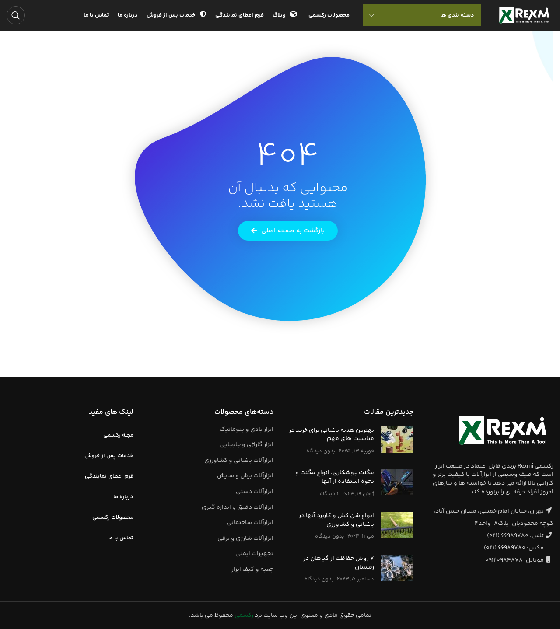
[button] (288, 231)
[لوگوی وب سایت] (524, 15)
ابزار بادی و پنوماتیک (246, 429)
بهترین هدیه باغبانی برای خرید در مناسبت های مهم (331, 435)
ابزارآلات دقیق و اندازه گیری (237, 507)
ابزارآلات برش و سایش (245, 476)
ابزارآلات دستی (254, 491)
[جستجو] (15, 15)
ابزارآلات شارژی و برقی (245, 538)
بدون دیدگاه (320, 451)
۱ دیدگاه (329, 493)
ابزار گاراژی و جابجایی (246, 445)
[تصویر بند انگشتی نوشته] (397, 441)
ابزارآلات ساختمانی (250, 523)
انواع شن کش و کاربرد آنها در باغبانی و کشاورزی (336, 520)
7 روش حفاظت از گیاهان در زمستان (338, 563)
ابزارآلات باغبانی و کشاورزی (238, 460)
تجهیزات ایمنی (254, 554)
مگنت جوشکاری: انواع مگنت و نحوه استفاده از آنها (334, 477)
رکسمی (243, 615)
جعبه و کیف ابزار (252, 569)
